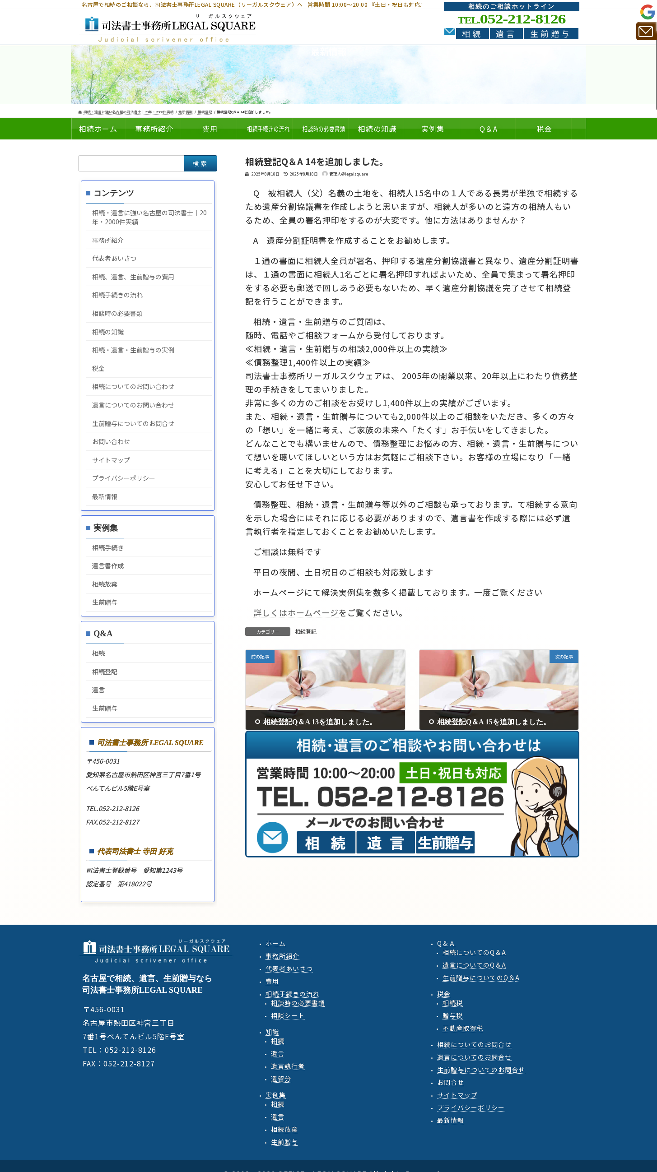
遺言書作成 (108, 565)
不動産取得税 (463, 1028)
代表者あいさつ (114, 258)
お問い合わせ (111, 441)
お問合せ (450, 1082)
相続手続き (108, 547)
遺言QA (474, 964)
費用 (272, 981)
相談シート (288, 1015)
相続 (472, 33)
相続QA (474, 952)
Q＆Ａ (446, 943)
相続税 (453, 1002)
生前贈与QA (481, 977)
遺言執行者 (288, 1065)
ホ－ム (276, 943)
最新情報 (104, 496)
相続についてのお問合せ (474, 1044)
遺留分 (281, 1078)
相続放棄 (104, 583)
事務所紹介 (108, 240)
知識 (272, 1031)
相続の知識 (108, 331)
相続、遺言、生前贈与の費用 (133, 276)
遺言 (506, 33)
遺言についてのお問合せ (474, 1056)
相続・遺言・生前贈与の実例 (133, 349)
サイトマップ (111, 459)
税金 (98, 368)
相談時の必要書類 (117, 313)
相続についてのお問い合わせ (133, 386)
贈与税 (453, 1015)
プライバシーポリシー (123, 477)
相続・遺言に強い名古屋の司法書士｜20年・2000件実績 (149, 217)
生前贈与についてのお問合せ (133, 423)
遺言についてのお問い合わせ (133, 404)
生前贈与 (551, 33)
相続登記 (306, 631)
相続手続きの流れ (117, 294)
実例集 (276, 1094)
